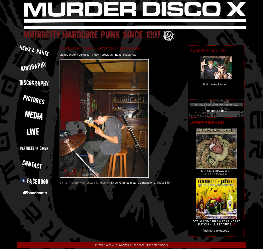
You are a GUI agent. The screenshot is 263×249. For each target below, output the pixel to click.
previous (107, 54)
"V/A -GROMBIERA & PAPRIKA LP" (216, 221)
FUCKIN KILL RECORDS (214, 224)
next (118, 54)
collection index (89, 54)
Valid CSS (122, 245)
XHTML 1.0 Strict (104, 245)
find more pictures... (216, 84)
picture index (68, 54)
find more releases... (216, 230)
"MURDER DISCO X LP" (216, 170)
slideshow (129, 54)
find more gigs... (216, 110)
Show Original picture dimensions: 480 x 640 (140, 182)
